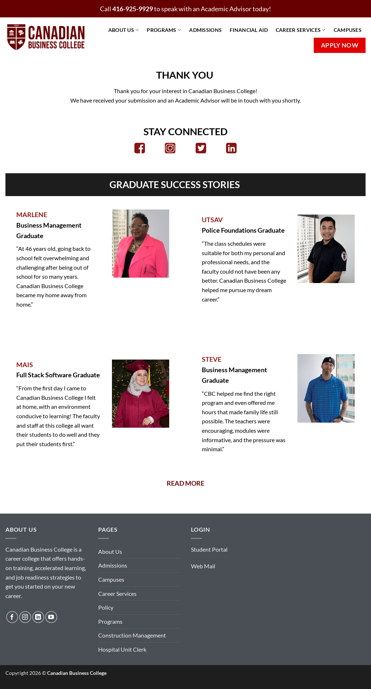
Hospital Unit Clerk (122, 649)
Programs (164, 29)
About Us (123, 29)
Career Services (301, 29)
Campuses (348, 30)
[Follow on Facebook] (12, 617)
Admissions (205, 30)
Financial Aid (249, 30)
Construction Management (132, 635)
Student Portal (209, 549)
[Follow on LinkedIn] (38, 617)
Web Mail (203, 566)
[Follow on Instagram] (25, 617)
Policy (105, 607)
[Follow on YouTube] (51, 617)
